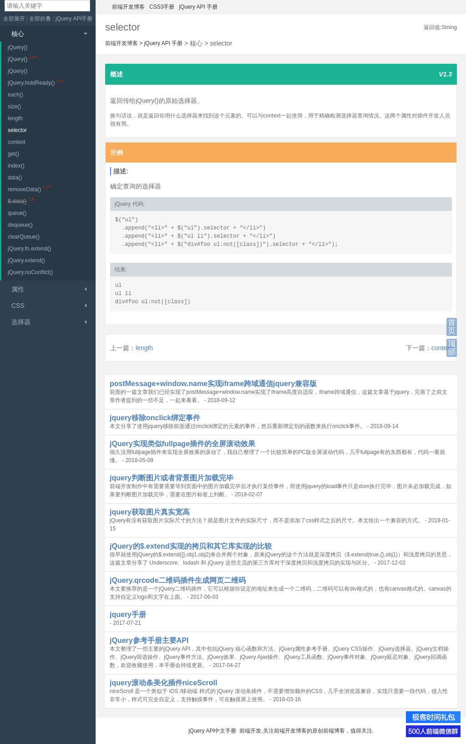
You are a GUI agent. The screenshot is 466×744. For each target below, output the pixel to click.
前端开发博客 (128, 7)
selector (17, 130)
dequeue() (20, 225)
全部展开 (14, 18)
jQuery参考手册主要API (149, 640)
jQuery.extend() (26, 260)
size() (14, 106)
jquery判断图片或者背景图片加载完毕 (171, 478)
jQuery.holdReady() (31, 83)
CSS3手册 (161, 7)
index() (16, 166)
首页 (452, 326)
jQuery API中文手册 (212, 731)
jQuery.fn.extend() (29, 248)
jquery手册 (128, 614)
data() (15, 177)
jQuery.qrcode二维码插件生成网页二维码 (178, 580)
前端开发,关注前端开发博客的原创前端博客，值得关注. (306, 731)
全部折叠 (40, 18)
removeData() (24, 189)
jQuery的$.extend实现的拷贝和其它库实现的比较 (191, 546)
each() (15, 95)
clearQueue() (24, 237)
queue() (17, 213)
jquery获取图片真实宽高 (150, 512)
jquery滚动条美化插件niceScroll (164, 683)
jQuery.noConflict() (30, 272)
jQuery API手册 (74, 18)
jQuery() (17, 47)
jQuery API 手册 (198, 7)
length (144, 348)
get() (13, 154)
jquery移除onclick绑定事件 (155, 418)
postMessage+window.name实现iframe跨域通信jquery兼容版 (213, 383)
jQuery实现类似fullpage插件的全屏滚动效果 (182, 444)
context (441, 348)
